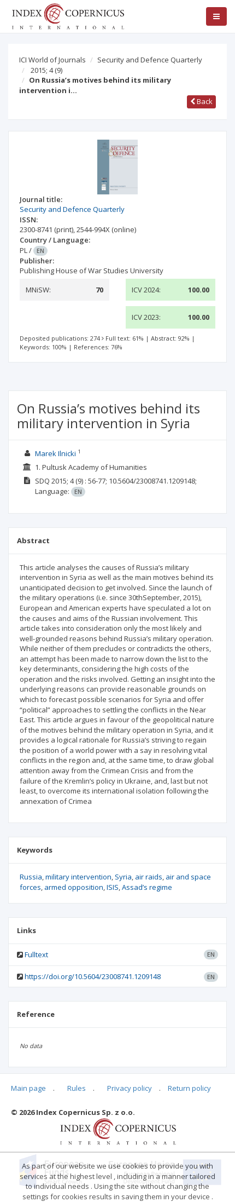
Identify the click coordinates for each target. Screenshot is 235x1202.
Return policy (189, 1088)
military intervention (78, 877)
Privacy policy (129, 1088)
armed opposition (73, 887)
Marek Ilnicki (55, 453)
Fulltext (36, 954)
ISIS (113, 887)
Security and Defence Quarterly (149, 60)
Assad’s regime (147, 887)
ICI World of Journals (52, 60)
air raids (148, 877)
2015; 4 (46, 70)
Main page (28, 1088)
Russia (31, 877)
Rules (76, 1088)
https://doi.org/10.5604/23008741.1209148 (93, 976)
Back (201, 101)
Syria (123, 877)
